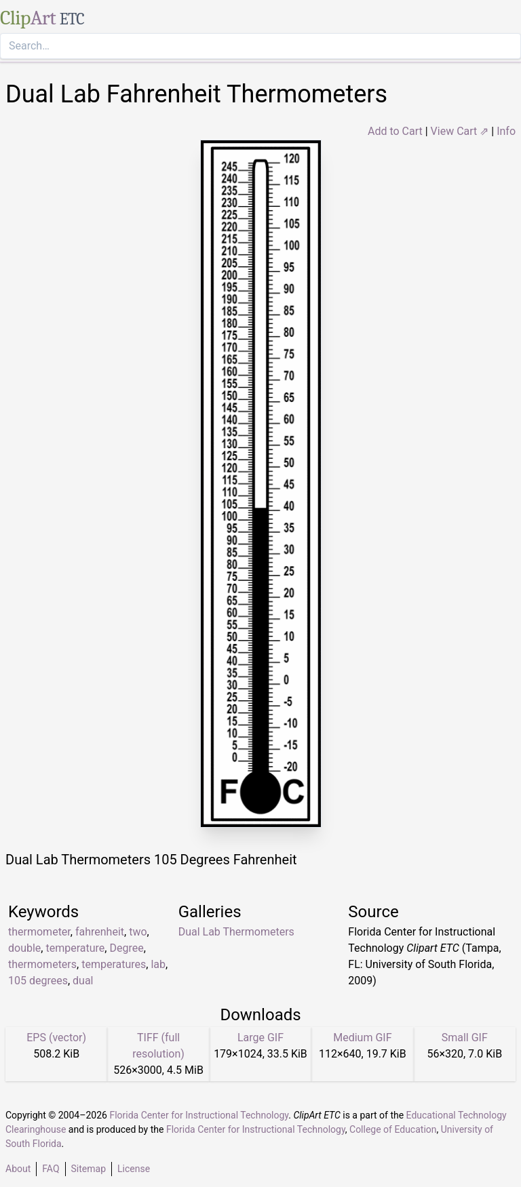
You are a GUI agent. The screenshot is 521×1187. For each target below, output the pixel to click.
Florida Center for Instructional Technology (198, 1115)
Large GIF (260, 1037)
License (133, 1168)
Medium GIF (362, 1037)
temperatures (113, 964)
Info (506, 131)
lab (158, 964)
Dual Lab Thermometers (236, 931)
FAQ (50, 1168)
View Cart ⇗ (460, 131)
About (18, 1168)
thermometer (39, 931)
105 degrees (38, 980)
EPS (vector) (56, 1037)
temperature (74, 948)
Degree (126, 948)
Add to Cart (395, 131)
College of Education (393, 1129)
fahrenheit (99, 931)
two (138, 931)
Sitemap (88, 1168)
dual (83, 980)
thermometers (42, 964)
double (24, 948)
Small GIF (465, 1037)
